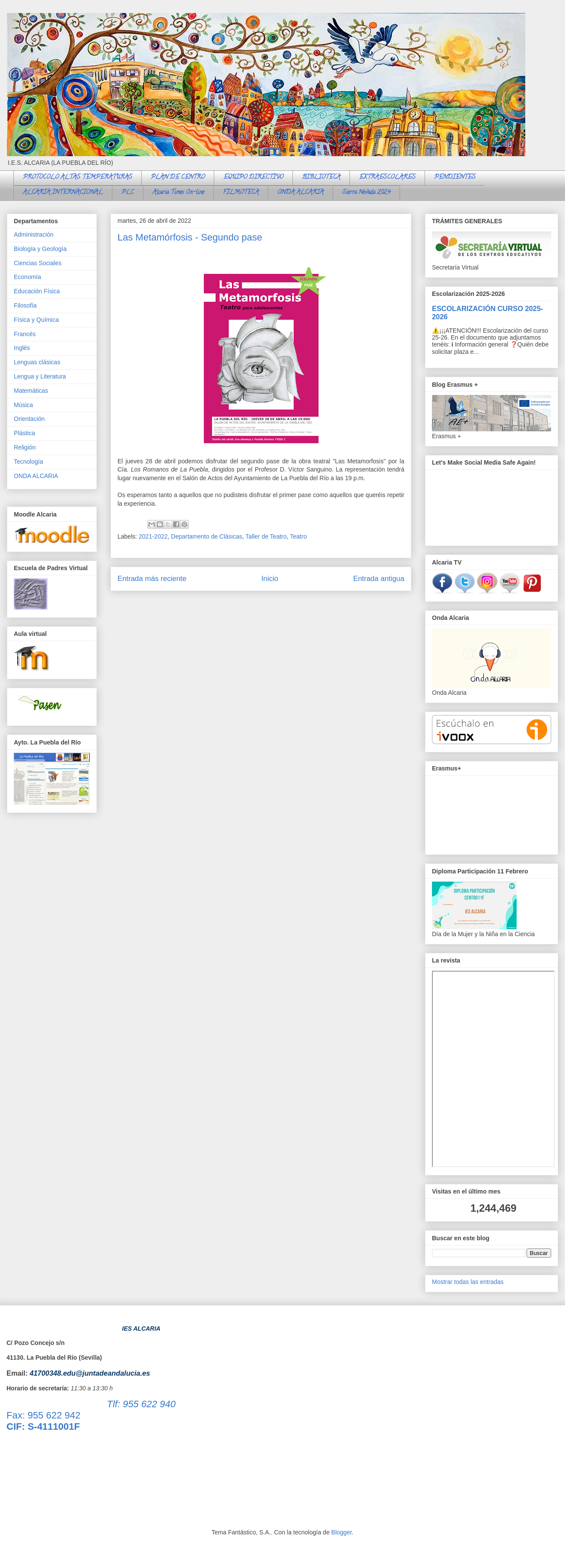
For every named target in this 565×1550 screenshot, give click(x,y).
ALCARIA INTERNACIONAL (63, 192)
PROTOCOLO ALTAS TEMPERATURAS (77, 177)
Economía (27, 276)
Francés (25, 334)
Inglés (22, 347)
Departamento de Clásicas (206, 536)
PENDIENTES (455, 177)
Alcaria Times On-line (178, 192)
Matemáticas (31, 390)
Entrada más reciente (152, 578)
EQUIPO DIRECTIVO (253, 177)
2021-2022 (153, 536)
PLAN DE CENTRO (178, 177)
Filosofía (25, 305)
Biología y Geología (40, 248)
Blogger (341, 1532)
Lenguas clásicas (37, 362)
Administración (34, 234)
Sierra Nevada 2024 (366, 192)
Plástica (24, 433)
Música (23, 404)
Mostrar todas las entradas (468, 1281)
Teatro (298, 536)
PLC (127, 192)
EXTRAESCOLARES (387, 177)
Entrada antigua (379, 578)
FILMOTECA (241, 192)
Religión (25, 447)
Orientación (29, 418)
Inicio (269, 578)
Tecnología (28, 461)
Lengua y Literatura (40, 376)
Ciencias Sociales (38, 263)
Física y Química (36, 319)
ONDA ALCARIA (300, 192)
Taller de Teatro (265, 536)
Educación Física (37, 291)
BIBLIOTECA (321, 177)
